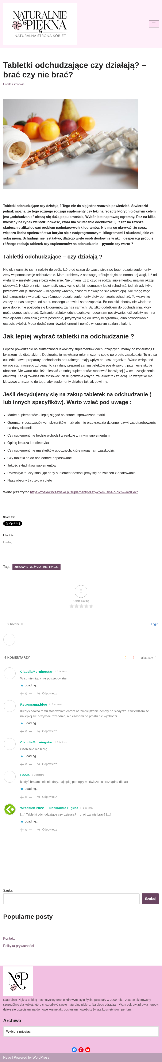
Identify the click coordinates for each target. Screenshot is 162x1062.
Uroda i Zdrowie (14, 84)
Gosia (25, 775)
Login (154, 624)
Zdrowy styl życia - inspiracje (36, 566)
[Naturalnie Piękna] (40, 24)
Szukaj (8, 890)
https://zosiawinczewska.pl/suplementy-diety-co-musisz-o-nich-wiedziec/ (84, 492)
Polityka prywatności (18, 946)
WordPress (40, 1057)
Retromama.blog (33, 704)
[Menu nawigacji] (154, 23)
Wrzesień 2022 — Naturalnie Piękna (49, 808)
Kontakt (9, 938)
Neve (7, 1057)
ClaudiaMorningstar (36, 671)
